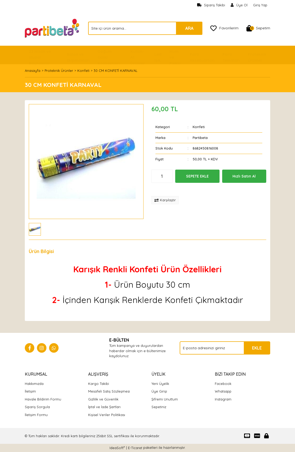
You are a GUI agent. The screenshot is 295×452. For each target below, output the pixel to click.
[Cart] (258, 28)
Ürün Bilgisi (41, 251)
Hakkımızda (34, 383)
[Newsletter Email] (225, 348)
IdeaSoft (117, 447)
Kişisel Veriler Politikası (106, 415)
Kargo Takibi (98, 383)
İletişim (30, 391)
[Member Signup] (239, 5)
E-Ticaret (135, 448)
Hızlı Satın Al (244, 176)
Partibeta (200, 138)
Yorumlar (72, 251)
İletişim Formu (36, 415)
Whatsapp (223, 391)
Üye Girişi (159, 391)
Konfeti (199, 127)
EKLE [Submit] (257, 348)
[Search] (145, 28)
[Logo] (52, 28)
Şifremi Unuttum (164, 399)
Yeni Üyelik (160, 383)
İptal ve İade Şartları (104, 407)
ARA (189, 28)
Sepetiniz (158, 407)
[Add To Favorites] (169, 189)
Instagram (223, 399)
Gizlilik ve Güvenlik (103, 399)
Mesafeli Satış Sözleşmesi (109, 391)
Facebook (223, 383)
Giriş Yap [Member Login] (260, 5)
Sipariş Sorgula (37, 407)
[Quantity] (162, 176)
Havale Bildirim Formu (43, 399)
